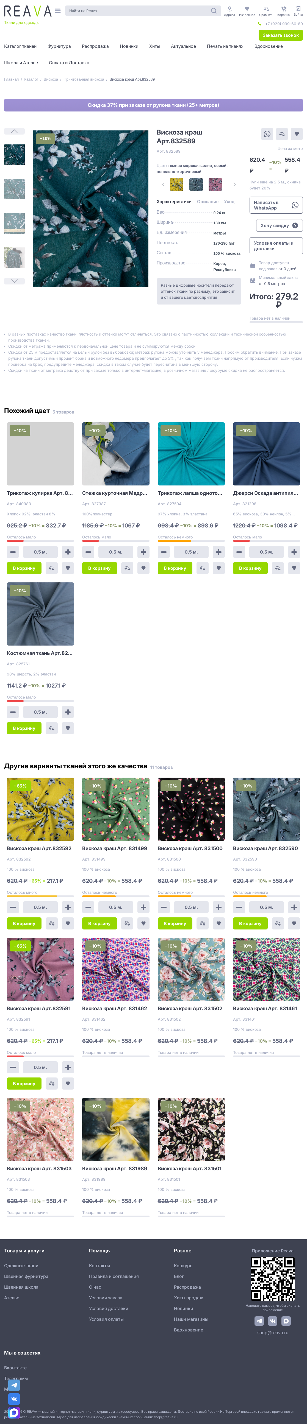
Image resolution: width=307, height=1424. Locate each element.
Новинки (183, 1308)
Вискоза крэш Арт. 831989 (114, 1168)
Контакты (99, 1265)
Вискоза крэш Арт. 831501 (190, 1168)
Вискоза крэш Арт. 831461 (265, 1008)
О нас (95, 1287)
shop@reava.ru (272, 1332)
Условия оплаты (106, 1319)
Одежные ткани (21, 1265)
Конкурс (183, 1265)
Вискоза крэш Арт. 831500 (190, 848)
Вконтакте (15, 1367)
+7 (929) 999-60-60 (284, 23)
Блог (179, 1276)
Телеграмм (16, 1378)
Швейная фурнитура (26, 1276)
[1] (14, 154)
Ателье (11, 1297)
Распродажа (187, 1287)
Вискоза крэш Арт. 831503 (39, 1168)
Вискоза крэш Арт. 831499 (114, 848)
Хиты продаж (188, 1297)
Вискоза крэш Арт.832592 (39, 848)
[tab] (174, 202)
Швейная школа (21, 1287)
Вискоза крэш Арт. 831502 (190, 1008)
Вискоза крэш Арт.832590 (265, 848)
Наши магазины (191, 1319)
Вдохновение (188, 1330)
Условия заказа (105, 1297)
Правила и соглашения (114, 1276)
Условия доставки (108, 1308)
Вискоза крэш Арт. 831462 (114, 1008)
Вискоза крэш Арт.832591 (39, 1008)
